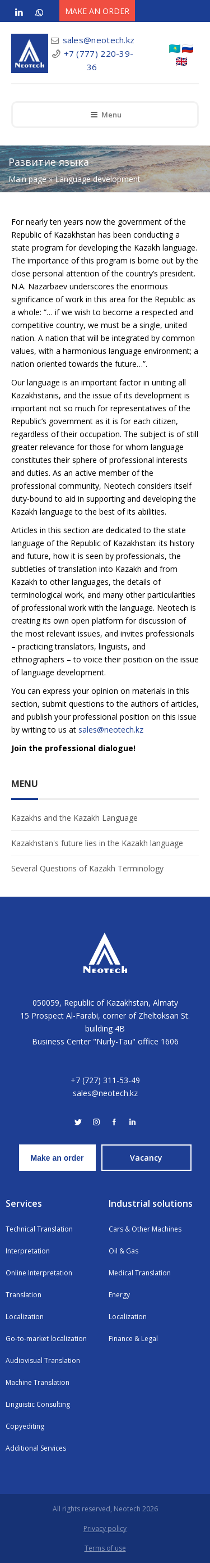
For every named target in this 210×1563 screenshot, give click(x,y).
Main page (27, 179)
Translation (23, 1295)
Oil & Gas (123, 1251)
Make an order (57, 1157)
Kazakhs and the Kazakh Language (74, 817)
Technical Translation (39, 1229)
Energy (119, 1295)
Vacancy (146, 1157)
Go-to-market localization (46, 1338)
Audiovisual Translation (43, 1360)
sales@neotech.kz (99, 40)
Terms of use (105, 1548)
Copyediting (25, 1426)
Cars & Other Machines (145, 1229)
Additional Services (36, 1448)
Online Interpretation (39, 1273)
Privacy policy (105, 1528)
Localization (25, 1316)
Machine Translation (37, 1382)
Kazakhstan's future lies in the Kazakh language (97, 843)
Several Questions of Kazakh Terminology (87, 868)
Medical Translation (140, 1273)
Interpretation (28, 1251)
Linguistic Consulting (38, 1404)
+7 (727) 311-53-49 (105, 1080)
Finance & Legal (133, 1338)
